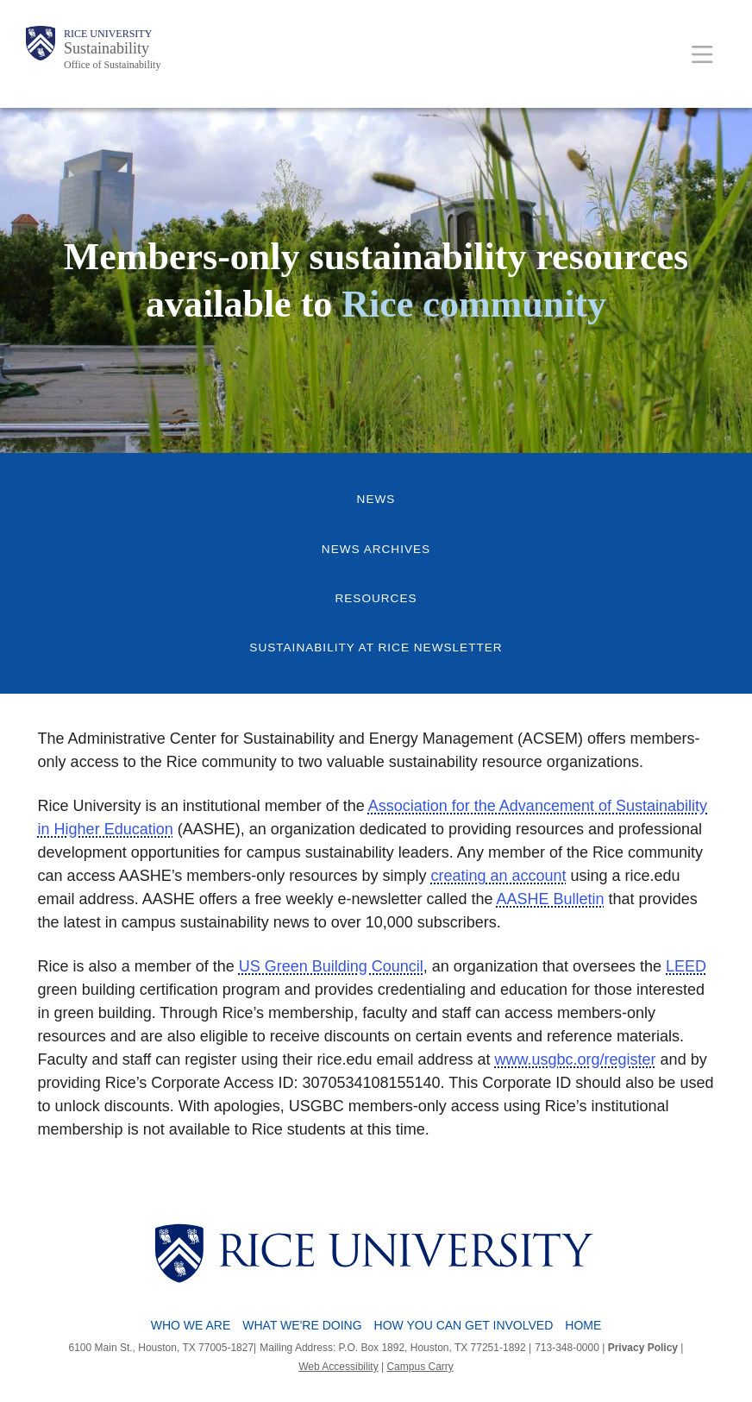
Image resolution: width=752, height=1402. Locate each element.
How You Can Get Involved (464, 1325)
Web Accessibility (338, 1367)
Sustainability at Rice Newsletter (375, 647)
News (376, 499)
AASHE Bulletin (551, 899)
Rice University (108, 33)
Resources (376, 598)
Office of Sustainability (112, 65)
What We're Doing (301, 1325)
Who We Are (191, 1325)
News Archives (376, 549)
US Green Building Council (331, 966)
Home (583, 1325)
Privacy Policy (643, 1348)
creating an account (498, 875)
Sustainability (106, 48)
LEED (686, 966)
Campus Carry (419, 1367)
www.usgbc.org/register (575, 1059)
